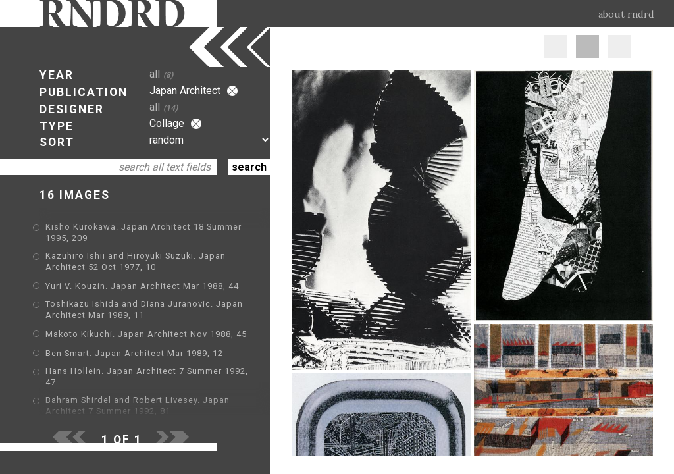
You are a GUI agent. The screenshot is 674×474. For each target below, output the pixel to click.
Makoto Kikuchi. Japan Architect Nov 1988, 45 (146, 334)
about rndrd (626, 14)
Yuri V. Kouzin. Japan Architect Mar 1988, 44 (142, 286)
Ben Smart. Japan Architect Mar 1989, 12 (134, 353)
